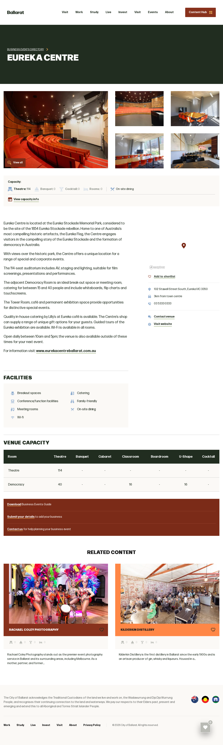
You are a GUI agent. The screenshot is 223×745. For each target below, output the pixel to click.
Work (7, 725)
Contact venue (164, 316)
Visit (60, 725)
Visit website (163, 324)
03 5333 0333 (162, 303)
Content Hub (200, 12)
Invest (46, 725)
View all (15, 162)
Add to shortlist (164, 276)
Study (20, 725)
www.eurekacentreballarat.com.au (66, 351)
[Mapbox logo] (157, 267)
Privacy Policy (91, 725)
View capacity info (26, 199)
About (73, 725)
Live (33, 725)
